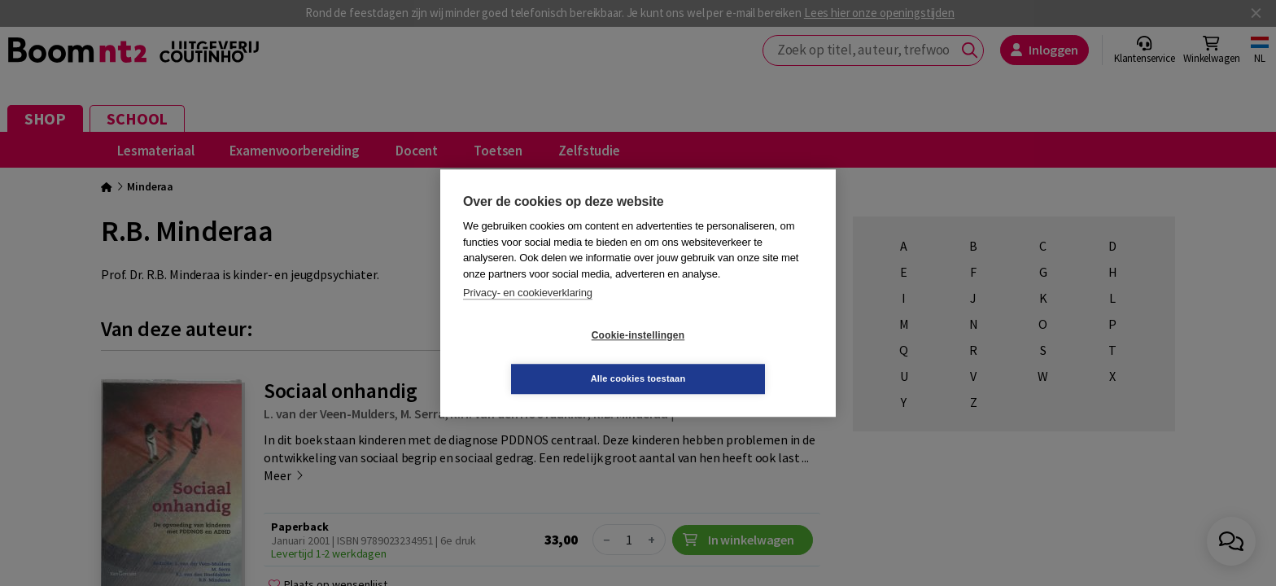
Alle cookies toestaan (735, 356)
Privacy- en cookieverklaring (527, 314)
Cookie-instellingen (541, 357)
